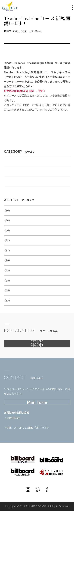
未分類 (8, 196)
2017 (7, 304)
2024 (7, 234)
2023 (7, 244)
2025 (7, 224)
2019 (7, 284)
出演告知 (9, 186)
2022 (7, 254)
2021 (7, 264)
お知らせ (47, 31)
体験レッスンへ (37, 358)
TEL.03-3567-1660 (25, 478)
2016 (7, 314)
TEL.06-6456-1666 (25, 473)
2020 (7, 274)
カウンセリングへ (37, 380)
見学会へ (37, 369)
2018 (7, 294)
